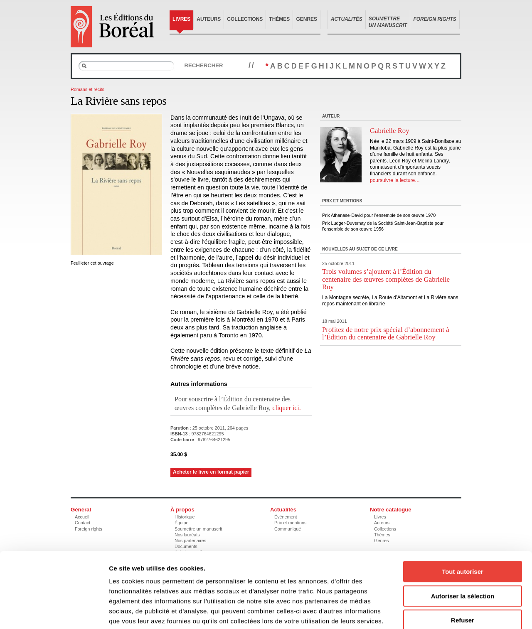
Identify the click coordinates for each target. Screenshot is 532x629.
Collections (245, 19)
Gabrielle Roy (389, 131)
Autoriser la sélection (463, 551)
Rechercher (203, 65)
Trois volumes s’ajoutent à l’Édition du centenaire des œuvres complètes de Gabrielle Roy (386, 279)
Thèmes (279, 19)
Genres (306, 19)
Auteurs (209, 19)
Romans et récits (87, 89)
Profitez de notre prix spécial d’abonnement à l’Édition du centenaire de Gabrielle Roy (385, 333)
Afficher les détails (458, 612)
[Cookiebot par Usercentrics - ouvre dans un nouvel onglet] (53, 613)
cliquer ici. (286, 407)
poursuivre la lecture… (395, 180)
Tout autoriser (462, 527)
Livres (181, 19)
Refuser (462, 576)
